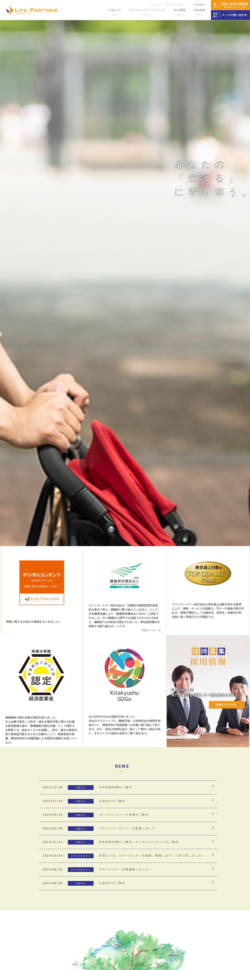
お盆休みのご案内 (84, 801)
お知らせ (115, 12)
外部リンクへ (151, 630)
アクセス (154, 4)
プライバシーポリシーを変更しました (99, 828)
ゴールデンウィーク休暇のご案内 (96, 814)
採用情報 (200, 12)
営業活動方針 (200, 4)
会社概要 (179, 12)
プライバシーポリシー (176, 4)
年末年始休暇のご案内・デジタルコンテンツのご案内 (111, 842)
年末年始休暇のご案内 (87, 787)
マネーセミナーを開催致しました (96, 869)
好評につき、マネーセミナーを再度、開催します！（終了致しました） (124, 855)
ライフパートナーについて (147, 12)
